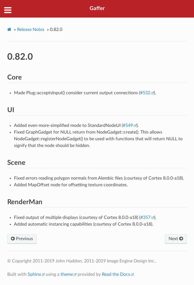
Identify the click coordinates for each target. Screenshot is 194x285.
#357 (145, 217)
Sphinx (34, 274)
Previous (22, 238)
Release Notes (30, 29)
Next (176, 238)
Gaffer (97, 8)
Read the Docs (116, 274)
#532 (145, 93)
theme (67, 274)
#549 (128, 125)
